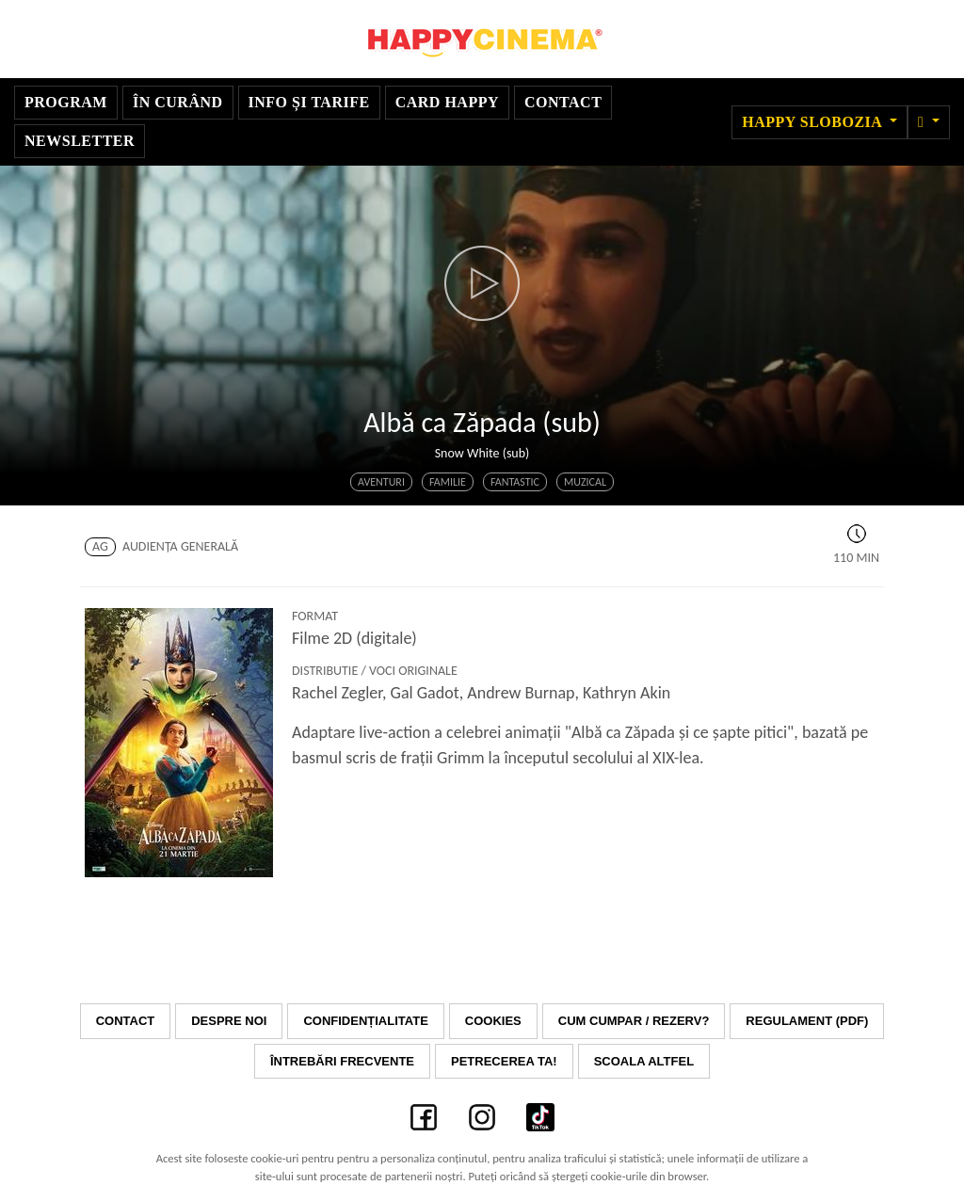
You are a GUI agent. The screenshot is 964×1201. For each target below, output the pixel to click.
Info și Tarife (309, 102)
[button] (929, 122)
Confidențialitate (365, 1021)
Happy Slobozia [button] (814, 122)
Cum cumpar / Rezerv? (634, 1021)
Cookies (493, 1021)
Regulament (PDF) (807, 1021)
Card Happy (447, 102)
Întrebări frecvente (342, 1061)
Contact (563, 102)
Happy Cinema (482, 39)
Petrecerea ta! (504, 1061)
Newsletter (79, 141)
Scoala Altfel (644, 1061)
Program (65, 102)
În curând (178, 102)
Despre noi (228, 1021)
